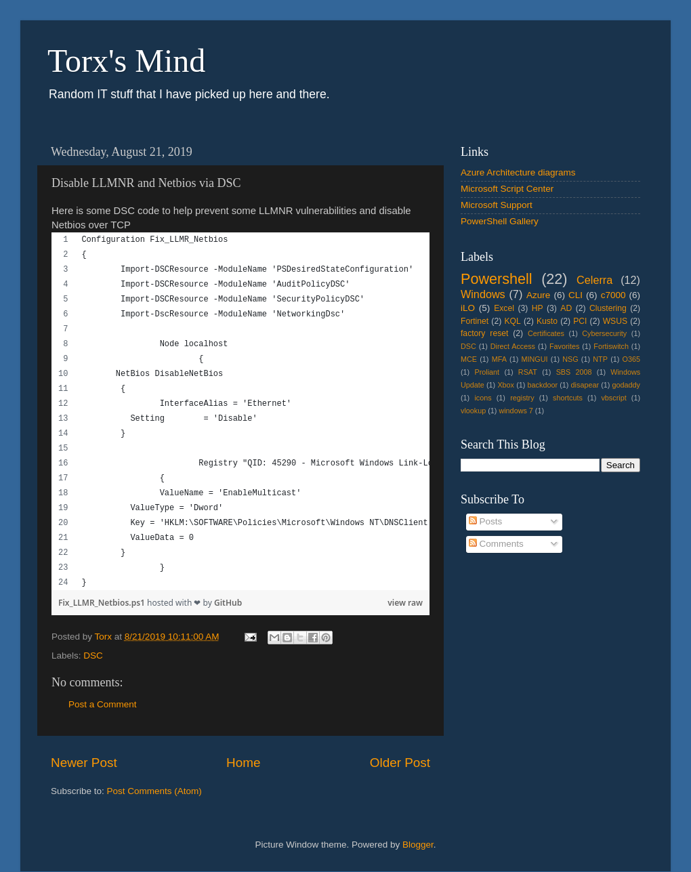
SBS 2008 (574, 372)
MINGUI (535, 359)
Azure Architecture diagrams (518, 172)
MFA (499, 359)
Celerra (594, 280)
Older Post (400, 762)
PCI (580, 321)
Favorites (564, 346)
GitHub (228, 602)
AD (566, 308)
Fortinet (474, 321)
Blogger (418, 844)
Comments (496, 544)
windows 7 (515, 411)
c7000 (613, 295)
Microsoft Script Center (507, 189)
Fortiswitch (611, 346)
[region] (240, 411)
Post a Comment (102, 704)
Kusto (547, 321)
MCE (469, 359)
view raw (405, 602)
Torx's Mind (126, 61)
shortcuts (568, 398)
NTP (600, 359)
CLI (575, 295)
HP (537, 308)
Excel (504, 308)
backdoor (543, 385)
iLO (468, 308)
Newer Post (84, 762)
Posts (486, 521)
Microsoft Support (496, 205)
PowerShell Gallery (500, 221)
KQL (512, 321)
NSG (570, 359)
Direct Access (512, 346)
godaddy (626, 385)
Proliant (486, 372)
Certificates (546, 333)
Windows (483, 294)
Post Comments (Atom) (154, 791)
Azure (538, 295)
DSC (93, 655)
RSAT (527, 372)
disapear (585, 385)
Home (243, 762)
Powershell (496, 278)
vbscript (613, 398)
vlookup (473, 411)
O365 (631, 359)
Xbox (505, 385)
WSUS (615, 321)
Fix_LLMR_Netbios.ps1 (102, 602)
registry (522, 398)
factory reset (484, 333)
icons (482, 398)
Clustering (608, 308)
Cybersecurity (604, 333)
